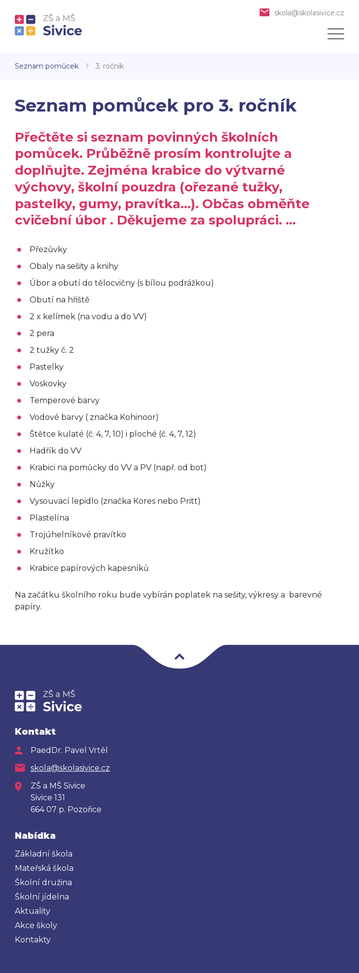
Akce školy (36, 925)
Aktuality (32, 911)
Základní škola (43, 854)
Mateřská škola (44, 868)
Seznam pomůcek (46, 66)
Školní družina (43, 882)
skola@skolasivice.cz (309, 12)
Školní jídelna (42, 896)
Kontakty (33, 939)
